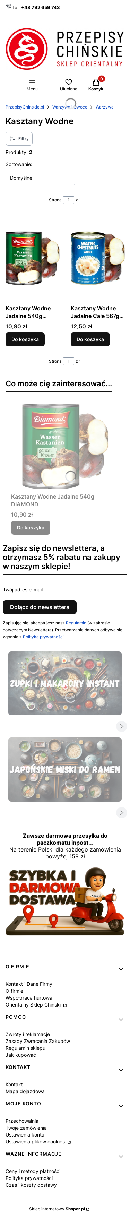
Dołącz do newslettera (39, 607)
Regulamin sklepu (25, 1048)
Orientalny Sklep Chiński (34, 1005)
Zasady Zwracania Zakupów (38, 1041)
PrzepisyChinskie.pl (25, 107)
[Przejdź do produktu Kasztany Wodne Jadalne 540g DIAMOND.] (33, 258)
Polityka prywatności (29, 1178)
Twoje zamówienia (26, 1128)
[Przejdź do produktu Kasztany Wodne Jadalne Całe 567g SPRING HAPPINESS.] (98, 258)
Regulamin (76, 622)
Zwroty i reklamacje (28, 1034)
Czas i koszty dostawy (31, 1185)
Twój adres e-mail (23, 590)
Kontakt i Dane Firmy (29, 984)
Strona (55, 199)
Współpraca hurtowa (29, 998)
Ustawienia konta (25, 1135)
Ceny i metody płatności (33, 1171)
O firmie (14, 991)
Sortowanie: (19, 164)
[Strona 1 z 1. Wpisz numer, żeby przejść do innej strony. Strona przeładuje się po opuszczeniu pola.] (68, 200)
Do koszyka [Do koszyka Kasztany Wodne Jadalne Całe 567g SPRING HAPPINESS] (90, 339)
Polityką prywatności (43, 636)
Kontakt (14, 1084)
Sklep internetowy (57, 1208)
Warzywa (105, 107)
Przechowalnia (22, 1121)
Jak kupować (21, 1055)
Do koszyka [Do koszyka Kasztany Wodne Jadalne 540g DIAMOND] (25, 339)
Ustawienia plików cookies (36, 1141)
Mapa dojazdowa (25, 1091)
